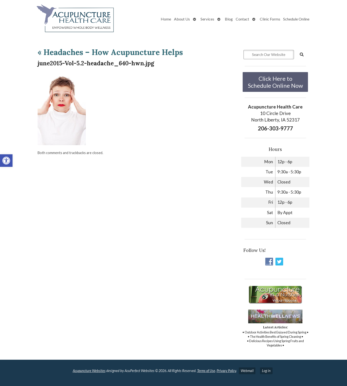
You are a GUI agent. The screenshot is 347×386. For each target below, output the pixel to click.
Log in (266, 371)
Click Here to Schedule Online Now (275, 82)
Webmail (247, 371)
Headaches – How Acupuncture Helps (110, 52)
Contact (242, 19)
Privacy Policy (226, 371)
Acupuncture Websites (89, 371)
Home (166, 19)
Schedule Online (296, 19)
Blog (229, 19)
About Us (182, 19)
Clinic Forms (270, 19)
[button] (6, 160)
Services (207, 19)
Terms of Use (206, 371)
